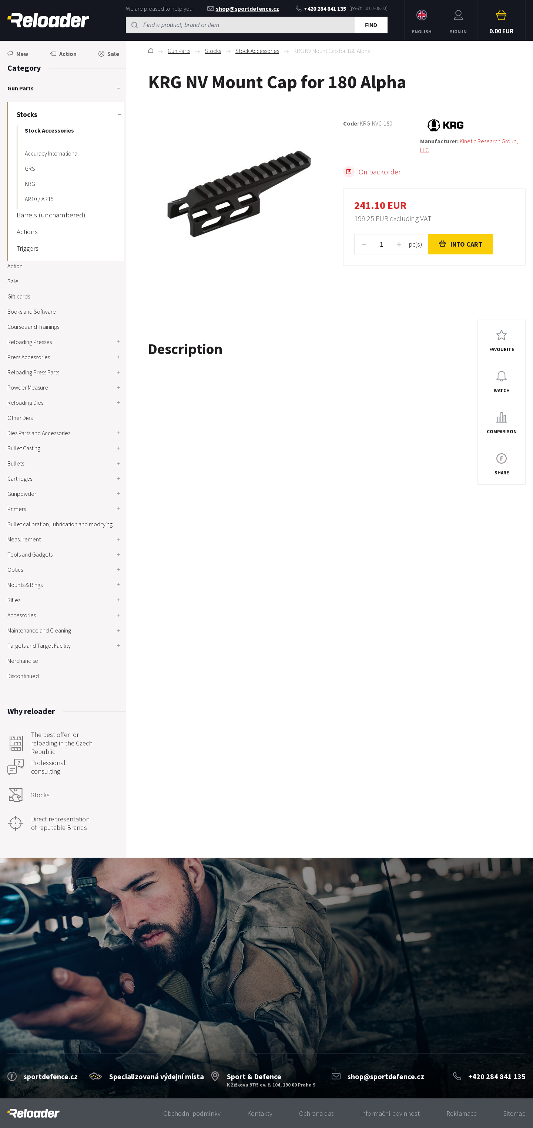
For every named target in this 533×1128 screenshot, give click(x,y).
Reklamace (461, 1113)
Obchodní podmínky (192, 1113)
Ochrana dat (316, 1113)
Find (371, 25)
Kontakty (259, 1113)
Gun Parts (179, 50)
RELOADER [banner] (48, 20)
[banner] (33, 1113)
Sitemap (514, 1113)
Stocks (213, 50)
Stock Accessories (257, 50)
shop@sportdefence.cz (243, 8)
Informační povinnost (390, 1113)
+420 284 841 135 (321, 8)
